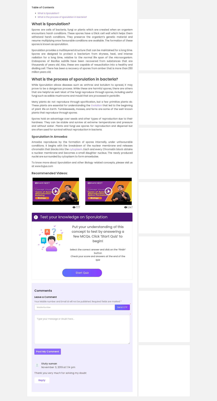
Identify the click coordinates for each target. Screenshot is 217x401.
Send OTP (122, 307)
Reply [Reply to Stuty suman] (42, 380)
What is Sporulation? (48, 13)
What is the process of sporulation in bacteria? (62, 17)
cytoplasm (75, 149)
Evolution (96, 105)
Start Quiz (82, 273)
